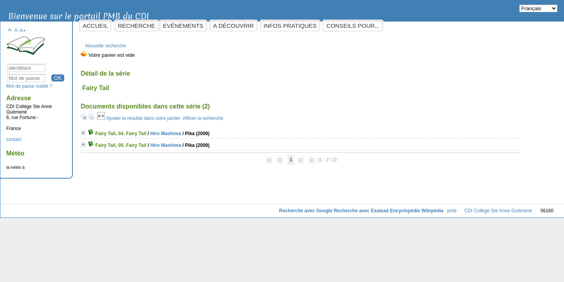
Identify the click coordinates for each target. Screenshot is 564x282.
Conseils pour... (391, 25)
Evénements (221, 25)
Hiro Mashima (203, 129)
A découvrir (271, 25)
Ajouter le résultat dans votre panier (181, 114)
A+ (60, 26)
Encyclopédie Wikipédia (378, 207)
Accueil (133, 25)
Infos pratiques (327, 25)
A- (48, 26)
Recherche (174, 25)
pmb (413, 207)
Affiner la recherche (241, 114)
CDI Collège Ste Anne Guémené (460, 207)
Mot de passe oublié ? (67, 82)
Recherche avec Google (267, 207)
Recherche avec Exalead (323, 207)
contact (52, 135)
